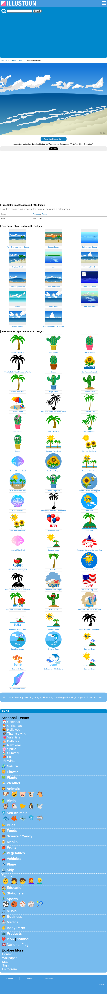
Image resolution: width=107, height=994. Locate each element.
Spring (12, 749)
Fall (9, 757)
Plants (12, 777)
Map (5, 961)
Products (14, 933)
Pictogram (9, 969)
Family (6, 875)
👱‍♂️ (39, 881)
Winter (12, 761)
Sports (12, 899)
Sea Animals (17, 813)
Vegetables (16, 853)
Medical (13, 922)
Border (7, 954)
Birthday (13, 741)
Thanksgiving (16, 733)
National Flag (18, 945)
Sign (5, 965)
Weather (13, 783)
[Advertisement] (53, 35)
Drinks (12, 842)
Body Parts (16, 928)
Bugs (11, 825)
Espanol (9, 978)
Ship (10, 870)
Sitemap (29, 978)
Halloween (14, 729)
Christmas (14, 726)
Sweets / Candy (19, 836)
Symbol (23, 939)
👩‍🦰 (31, 881)
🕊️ (39, 806)
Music (12, 911)
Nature (12, 766)
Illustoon (4, 60)
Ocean (20, 60)
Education (15, 888)
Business (14, 917)
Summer (13, 60)
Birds (11, 801)
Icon (10, 939)
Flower (12, 772)
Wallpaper (9, 958)
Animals (13, 789)
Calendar (13, 722)
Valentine (13, 737)
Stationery (15, 893)
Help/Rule (49, 978)
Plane (11, 864)
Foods (12, 831)
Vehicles (14, 859)
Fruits (12, 847)
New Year (14, 745)
